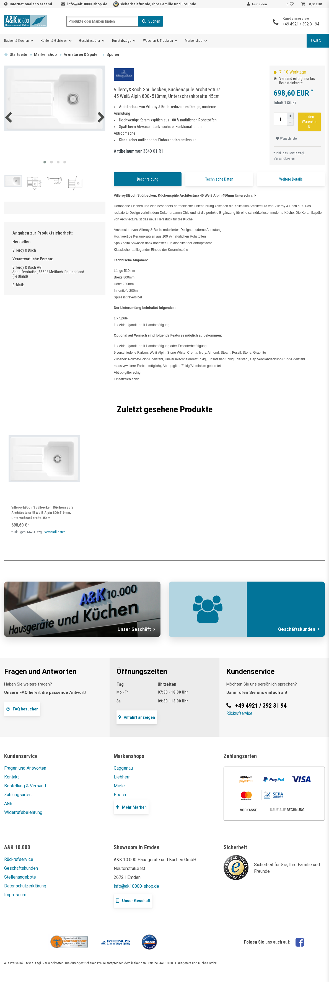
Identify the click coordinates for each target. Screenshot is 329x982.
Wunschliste (286, 138)
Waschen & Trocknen (158, 40)
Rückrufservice (239, 713)
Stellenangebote (20, 877)
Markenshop (194, 40)
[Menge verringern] (290, 122)
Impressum (15, 894)
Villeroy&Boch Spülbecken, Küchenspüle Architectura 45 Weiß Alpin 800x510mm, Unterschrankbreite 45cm (42, 512)
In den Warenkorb (309, 121)
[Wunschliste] (290, 4)
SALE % (316, 40)
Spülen (113, 54)
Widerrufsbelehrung (23, 812)
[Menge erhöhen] (290, 116)
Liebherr (122, 777)
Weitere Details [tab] (291, 179)
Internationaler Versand (31, 4)
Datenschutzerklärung (25, 886)
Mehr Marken (131, 807)
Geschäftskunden (21, 868)
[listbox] (44, 458)
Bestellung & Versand (25, 785)
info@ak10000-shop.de (87, 4)
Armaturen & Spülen (82, 54)
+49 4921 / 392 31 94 (301, 24)
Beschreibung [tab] (147, 179)
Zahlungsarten (18, 794)
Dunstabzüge (121, 40)
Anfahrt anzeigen (136, 717)
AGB (8, 803)
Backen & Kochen (16, 40)
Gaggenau (123, 768)
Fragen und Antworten (25, 768)
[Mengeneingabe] (280, 119)
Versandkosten (284, 158)
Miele (119, 785)
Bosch (120, 794)
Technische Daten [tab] (219, 179)
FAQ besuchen (22, 709)
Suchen (151, 21)
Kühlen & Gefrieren (54, 40)
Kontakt (11, 777)
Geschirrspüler (89, 40)
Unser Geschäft (133, 900)
